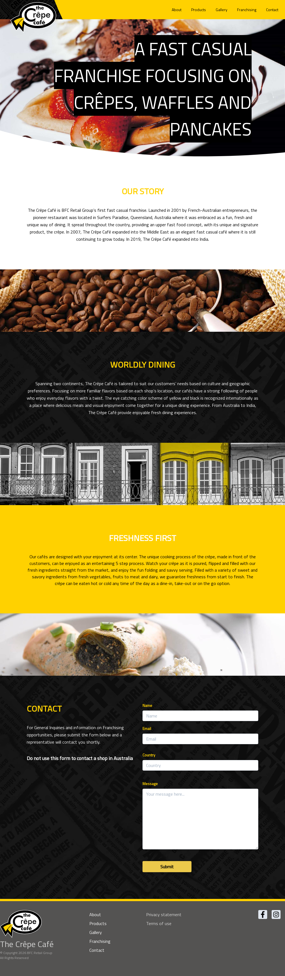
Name (147, 705)
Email (146, 728)
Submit (167, 866)
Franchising (246, 10)
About (176, 10)
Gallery (221, 10)
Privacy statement (163, 914)
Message (150, 783)
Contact (272, 10)
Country (148, 755)
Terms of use (158, 923)
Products (198, 10)
